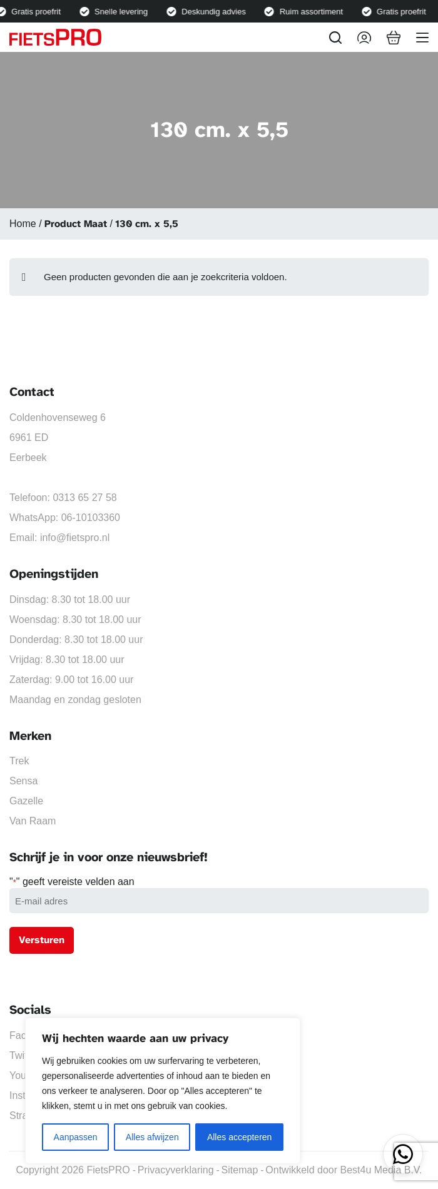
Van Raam (32, 821)
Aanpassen (76, 1137)
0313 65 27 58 (84, 497)
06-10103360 (90, 517)
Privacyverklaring (176, 1170)
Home (22, 223)
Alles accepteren (239, 1137)
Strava (23, 1115)
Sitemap (240, 1170)
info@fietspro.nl (74, 537)
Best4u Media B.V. (381, 1170)
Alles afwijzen (152, 1137)
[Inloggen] (364, 37)
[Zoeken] (335, 37)
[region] (162, 1091)
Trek (19, 761)
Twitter (24, 1055)
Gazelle (26, 801)
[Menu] (422, 37)
